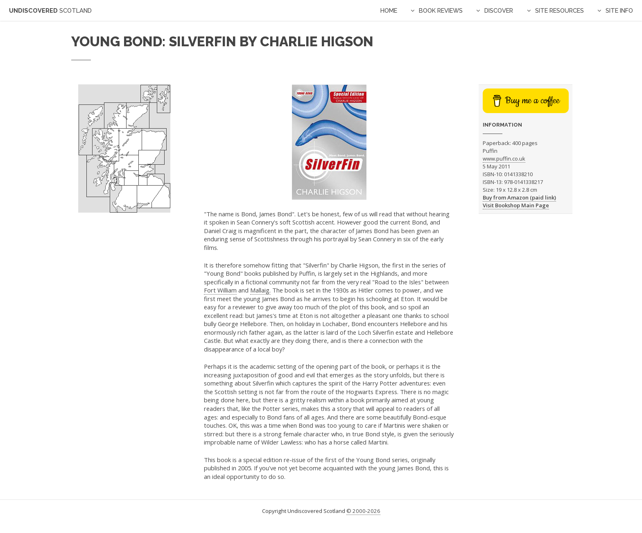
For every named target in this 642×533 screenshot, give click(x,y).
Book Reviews (441, 10)
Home (388, 10)
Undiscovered (50, 10)
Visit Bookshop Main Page (516, 205)
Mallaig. (260, 290)
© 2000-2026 (363, 511)
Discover (498, 10)
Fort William (220, 290)
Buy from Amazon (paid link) (519, 197)
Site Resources (559, 10)
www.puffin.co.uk (504, 158)
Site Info (619, 10)
